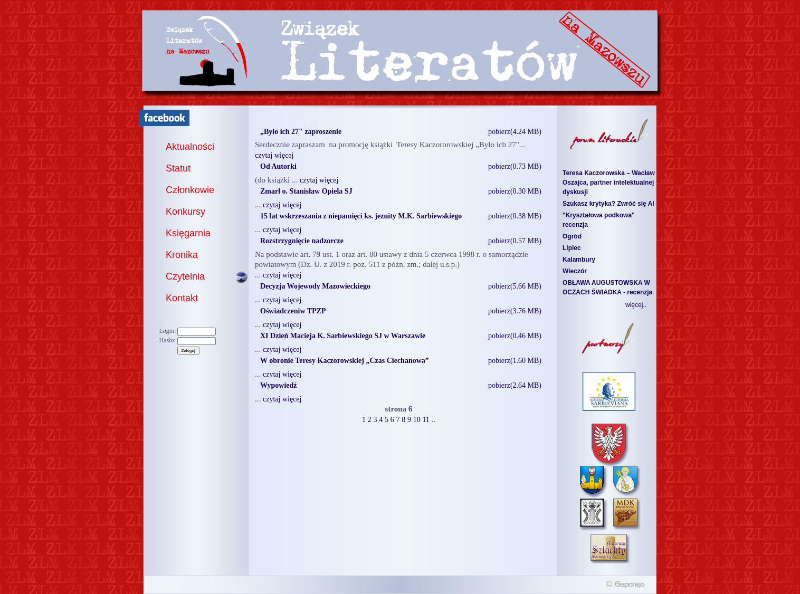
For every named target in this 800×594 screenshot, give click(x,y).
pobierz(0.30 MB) (514, 191)
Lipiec (572, 248)
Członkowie (190, 190)
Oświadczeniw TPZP (293, 311)
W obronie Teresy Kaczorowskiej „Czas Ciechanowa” (344, 361)
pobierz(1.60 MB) (514, 361)
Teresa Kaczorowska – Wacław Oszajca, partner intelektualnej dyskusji (609, 182)
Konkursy (185, 211)
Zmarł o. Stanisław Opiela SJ (306, 191)
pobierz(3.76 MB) (514, 311)
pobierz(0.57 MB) (514, 241)
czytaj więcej (274, 155)
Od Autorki (278, 166)
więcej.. (635, 305)
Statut (178, 168)
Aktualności (190, 146)
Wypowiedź (278, 385)
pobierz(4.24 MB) (514, 132)
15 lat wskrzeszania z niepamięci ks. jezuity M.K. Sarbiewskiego (361, 216)
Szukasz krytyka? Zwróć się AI (608, 203)
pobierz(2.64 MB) (514, 385)
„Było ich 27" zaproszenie (300, 132)
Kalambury (579, 259)
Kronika (182, 255)
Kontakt (182, 298)
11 (425, 420)
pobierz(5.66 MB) (514, 286)
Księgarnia (188, 233)
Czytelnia (185, 276)
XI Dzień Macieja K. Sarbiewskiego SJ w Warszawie (342, 336)
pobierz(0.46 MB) (514, 336)
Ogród (572, 236)
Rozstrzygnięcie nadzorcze (302, 241)
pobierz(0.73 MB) (514, 166)
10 (417, 420)
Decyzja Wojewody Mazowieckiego (315, 286)
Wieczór (575, 271)
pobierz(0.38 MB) (514, 216)
